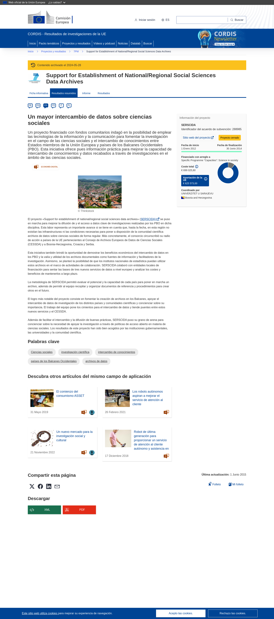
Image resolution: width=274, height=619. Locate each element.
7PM (76, 51)
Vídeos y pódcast (104, 43)
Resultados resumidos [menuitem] (64, 93)
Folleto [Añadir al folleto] (215, 484)
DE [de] (30, 105)
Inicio (32, 43)
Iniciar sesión (145, 19)
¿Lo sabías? (56, 2)
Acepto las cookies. (181, 613)
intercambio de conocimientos (116, 352)
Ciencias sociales (42, 352)
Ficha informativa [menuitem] (39, 93)
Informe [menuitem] (86, 93)
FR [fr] (53, 105)
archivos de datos (96, 361)
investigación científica (75, 352)
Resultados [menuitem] (104, 93)
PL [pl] (69, 105)
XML (47, 509)
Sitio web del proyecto (197, 138)
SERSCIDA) (149, 219)
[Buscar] (237, 20)
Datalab (135, 43)
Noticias (123, 43)
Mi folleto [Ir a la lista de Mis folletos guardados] (236, 484)
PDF (82, 509)
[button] (165, 20)
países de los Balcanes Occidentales (54, 361)
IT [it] (61, 105)
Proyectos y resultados (76, 43)
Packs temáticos (49, 43)
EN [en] (38, 105)
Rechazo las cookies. (233, 613)
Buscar (147, 43)
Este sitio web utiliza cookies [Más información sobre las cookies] (40, 613)
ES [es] (45, 105)
